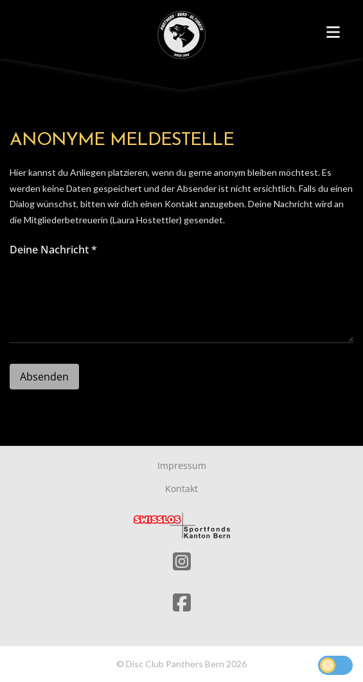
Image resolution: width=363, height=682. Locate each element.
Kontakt (181, 488)
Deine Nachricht (53, 249)
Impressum (181, 465)
